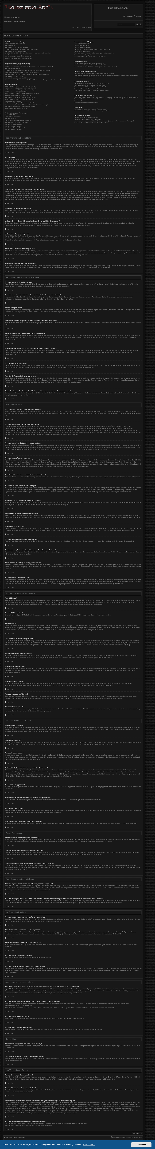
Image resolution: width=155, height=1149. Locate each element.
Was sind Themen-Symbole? (13, 129)
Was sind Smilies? (10, 118)
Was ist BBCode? (10, 115)
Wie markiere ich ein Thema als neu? (16, 108)
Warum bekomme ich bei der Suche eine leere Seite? (90, 87)
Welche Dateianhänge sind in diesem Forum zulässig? (90, 109)
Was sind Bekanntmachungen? (14, 124)
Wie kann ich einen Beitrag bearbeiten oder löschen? (20, 88)
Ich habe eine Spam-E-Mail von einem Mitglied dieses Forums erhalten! (95, 66)
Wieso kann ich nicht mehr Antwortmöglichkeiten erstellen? (22, 93)
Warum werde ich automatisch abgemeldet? (18, 56)
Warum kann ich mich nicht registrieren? (16, 47)
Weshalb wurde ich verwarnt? (13, 101)
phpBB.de (133, 337)
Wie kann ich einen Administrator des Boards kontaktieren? (91, 123)
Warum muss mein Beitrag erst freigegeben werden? (20, 106)
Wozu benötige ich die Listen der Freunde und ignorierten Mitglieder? (94, 73)
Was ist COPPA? (10, 45)
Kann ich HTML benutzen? (12, 116)
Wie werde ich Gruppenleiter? (83, 51)
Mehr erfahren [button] (89, 1145)
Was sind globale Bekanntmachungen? (16, 122)
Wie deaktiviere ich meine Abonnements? (86, 102)
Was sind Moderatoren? (81, 45)
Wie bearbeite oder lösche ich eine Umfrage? (18, 95)
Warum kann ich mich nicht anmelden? (16, 51)
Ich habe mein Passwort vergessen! (15, 55)
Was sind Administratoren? (82, 43)
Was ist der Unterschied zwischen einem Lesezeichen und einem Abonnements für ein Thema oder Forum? (106, 97)
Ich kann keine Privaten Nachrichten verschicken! (89, 63)
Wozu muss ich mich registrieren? (15, 43)
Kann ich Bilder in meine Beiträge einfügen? (18, 120)
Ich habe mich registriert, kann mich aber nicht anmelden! (22, 49)
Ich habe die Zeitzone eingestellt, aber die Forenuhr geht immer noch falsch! (27, 70)
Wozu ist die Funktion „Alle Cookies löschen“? (18, 58)
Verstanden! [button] (141, 1145)
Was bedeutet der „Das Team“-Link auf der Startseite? (90, 56)
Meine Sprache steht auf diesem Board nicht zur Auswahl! (22, 72)
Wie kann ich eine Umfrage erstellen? (16, 91)
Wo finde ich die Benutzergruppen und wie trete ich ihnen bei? (92, 49)
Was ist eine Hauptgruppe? (82, 55)
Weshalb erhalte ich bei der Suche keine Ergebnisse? (90, 85)
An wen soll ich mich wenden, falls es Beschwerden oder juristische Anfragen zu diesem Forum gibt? (104, 121)
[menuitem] (138, 16)
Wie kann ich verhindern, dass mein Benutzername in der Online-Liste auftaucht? (29, 66)
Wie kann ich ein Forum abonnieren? (85, 101)
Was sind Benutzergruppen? (82, 47)
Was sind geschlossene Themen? (15, 128)
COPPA (110, 191)
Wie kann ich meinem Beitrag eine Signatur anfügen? (20, 90)
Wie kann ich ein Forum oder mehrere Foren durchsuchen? (91, 83)
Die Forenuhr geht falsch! (12, 68)
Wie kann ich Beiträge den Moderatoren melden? (19, 103)
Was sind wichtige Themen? (13, 126)
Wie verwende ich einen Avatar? (14, 76)
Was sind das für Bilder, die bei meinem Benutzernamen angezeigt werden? (27, 74)
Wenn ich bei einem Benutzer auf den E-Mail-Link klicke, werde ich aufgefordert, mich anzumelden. (34, 80)
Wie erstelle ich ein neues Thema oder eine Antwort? (20, 86)
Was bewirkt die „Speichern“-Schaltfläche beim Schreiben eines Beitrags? (26, 105)
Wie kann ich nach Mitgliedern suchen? (86, 89)
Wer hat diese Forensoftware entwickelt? (86, 117)
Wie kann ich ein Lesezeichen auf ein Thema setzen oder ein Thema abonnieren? (98, 99)
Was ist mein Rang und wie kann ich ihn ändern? (19, 78)
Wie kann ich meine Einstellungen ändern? (17, 65)
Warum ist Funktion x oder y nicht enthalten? (87, 119)
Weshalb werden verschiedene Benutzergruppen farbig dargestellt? (94, 53)
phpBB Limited (119, 337)
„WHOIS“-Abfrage (13, 1105)
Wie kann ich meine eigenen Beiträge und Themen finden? (91, 90)
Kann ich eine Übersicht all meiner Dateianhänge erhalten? (91, 111)
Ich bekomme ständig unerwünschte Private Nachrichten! (91, 65)
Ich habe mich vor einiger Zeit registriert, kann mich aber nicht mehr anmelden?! (28, 53)
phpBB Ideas (97, 1090)
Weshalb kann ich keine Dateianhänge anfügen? (19, 99)
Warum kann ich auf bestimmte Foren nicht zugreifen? (21, 97)
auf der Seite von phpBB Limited (61, 1079)
